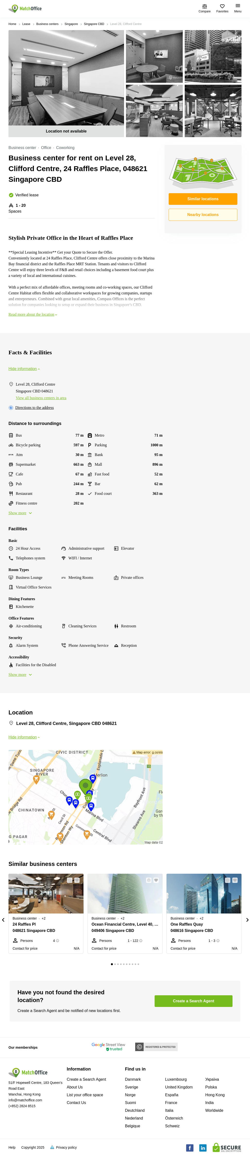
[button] (68, 880)
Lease (26, 24)
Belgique (132, 1126)
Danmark (133, 1079)
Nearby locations (203, 215)
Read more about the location (33, 314)
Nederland (134, 1118)
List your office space (85, 1095)
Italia (169, 1110)
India (209, 1103)
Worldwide (214, 1110)
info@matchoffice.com (25, 1100)
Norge (130, 1095)
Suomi (130, 1103)
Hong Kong (215, 1095)
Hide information (24, 369)
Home (12, 24)
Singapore (71, 24)
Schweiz (172, 1126)
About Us (75, 1087)
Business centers (47, 24)
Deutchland (135, 1110)
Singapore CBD (94, 24)
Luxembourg (176, 1079)
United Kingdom (179, 1087)
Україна (212, 1079)
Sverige (131, 1087)
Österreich (174, 1118)
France (171, 1103)
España (171, 1095)
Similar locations (202, 199)
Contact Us (76, 1103)
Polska (211, 1087)
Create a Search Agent (86, 1079)
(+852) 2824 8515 (21, 1106)
